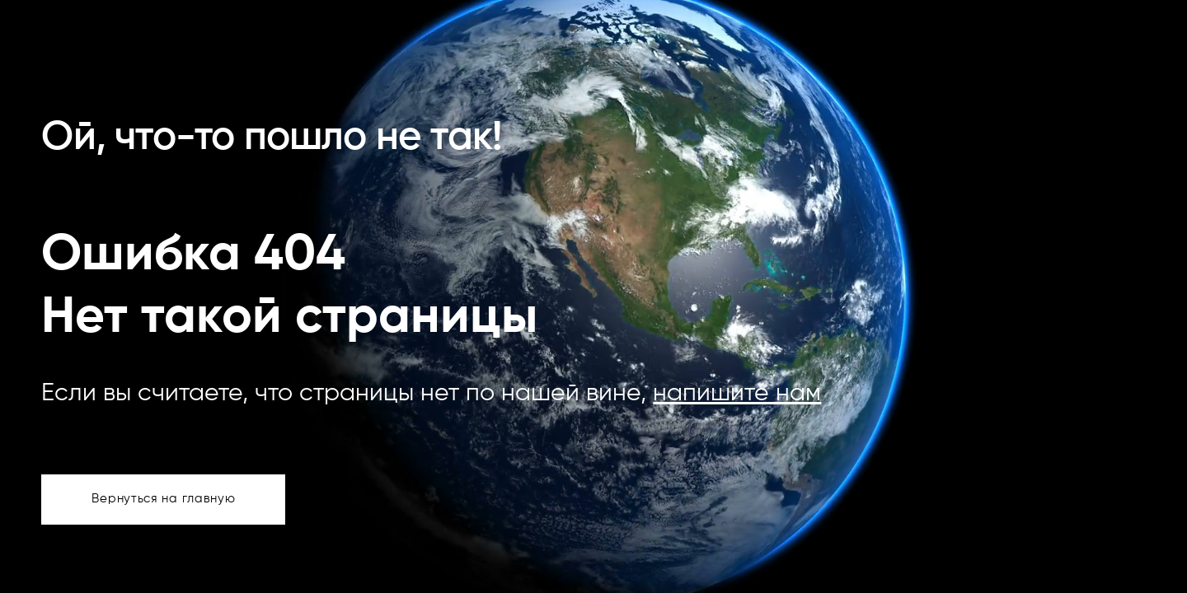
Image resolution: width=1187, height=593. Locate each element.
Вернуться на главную (163, 499)
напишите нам (737, 393)
